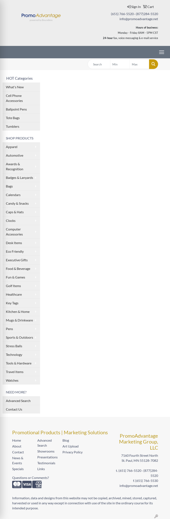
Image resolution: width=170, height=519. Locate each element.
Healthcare (14, 294)
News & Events (17, 460)
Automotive (14, 155)
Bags (9, 186)
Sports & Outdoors (19, 337)
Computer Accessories (14, 231)
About (16, 446)
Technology (14, 354)
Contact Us (14, 409)
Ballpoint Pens (16, 109)
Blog (65, 440)
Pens (9, 329)
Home (16, 440)
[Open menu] (161, 52)
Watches (12, 380)
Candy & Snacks (17, 203)
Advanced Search (18, 401)
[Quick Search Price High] (139, 64)
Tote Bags (13, 118)
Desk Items (14, 243)
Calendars (13, 195)
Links (41, 469)
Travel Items (14, 372)
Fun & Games (15, 277)
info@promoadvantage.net (138, 19)
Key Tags (12, 303)
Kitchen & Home (18, 311)
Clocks (11, 220)
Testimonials (46, 463)
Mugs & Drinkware (19, 320)
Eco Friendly (15, 251)
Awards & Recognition (14, 166)
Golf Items (13, 286)
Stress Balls (14, 346)
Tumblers (12, 126)
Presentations (47, 457)
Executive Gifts (17, 260)
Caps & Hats (15, 212)
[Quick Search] (99, 64)
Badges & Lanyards (19, 178)
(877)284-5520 (147, 14)
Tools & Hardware (18, 363)
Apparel (11, 147)
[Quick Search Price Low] (120, 64)
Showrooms (46, 451)
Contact (18, 452)
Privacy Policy (72, 452)
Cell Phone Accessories (14, 98)
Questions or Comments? (30, 478)
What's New (15, 87)
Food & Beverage (18, 269)
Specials (18, 469)
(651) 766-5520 (122, 14)
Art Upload (70, 446)
